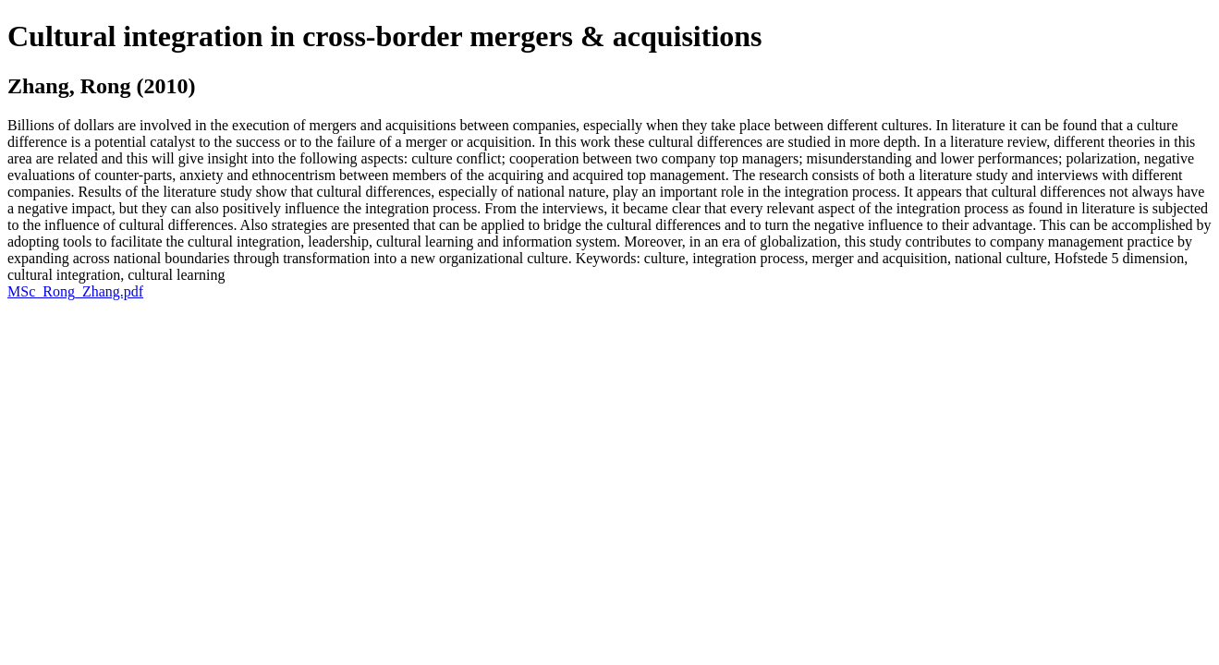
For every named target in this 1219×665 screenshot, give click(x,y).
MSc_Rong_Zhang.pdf (75, 291)
